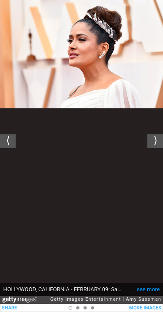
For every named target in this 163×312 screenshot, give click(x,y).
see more (148, 289)
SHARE (9, 308)
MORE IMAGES (145, 308)
